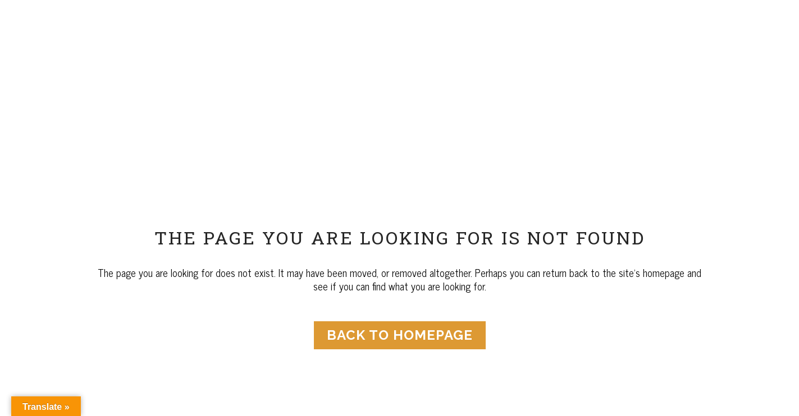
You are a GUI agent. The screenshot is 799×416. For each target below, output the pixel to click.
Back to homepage (400, 335)
